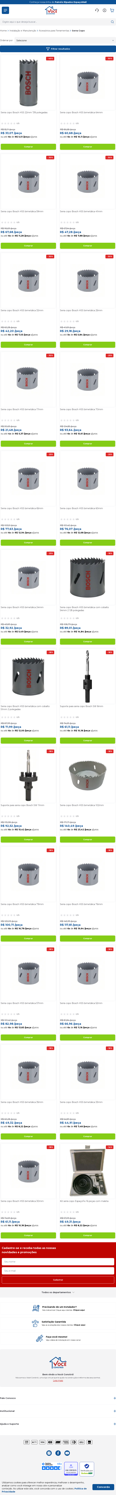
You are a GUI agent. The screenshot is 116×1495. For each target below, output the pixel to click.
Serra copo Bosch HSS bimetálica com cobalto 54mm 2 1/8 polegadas (84, 609)
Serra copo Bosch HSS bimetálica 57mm (22, 1003)
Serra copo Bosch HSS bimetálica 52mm (81, 1003)
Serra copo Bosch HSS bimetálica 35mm (22, 1102)
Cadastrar (58, 1280)
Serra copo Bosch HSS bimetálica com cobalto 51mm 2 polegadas (25, 708)
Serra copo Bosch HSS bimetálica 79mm (22, 904)
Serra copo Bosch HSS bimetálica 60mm (81, 508)
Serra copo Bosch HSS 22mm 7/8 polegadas (24, 112)
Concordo (103, 1487)
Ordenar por (6, 40)
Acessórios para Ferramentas (55, 30)
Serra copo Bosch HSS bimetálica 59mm (22, 211)
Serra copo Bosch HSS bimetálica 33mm (81, 1102)
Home (3, 30)
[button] (5, 10)
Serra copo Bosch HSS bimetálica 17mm (22, 409)
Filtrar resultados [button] (58, 49)
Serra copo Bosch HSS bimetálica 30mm (22, 1201)
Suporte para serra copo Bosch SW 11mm (22, 805)
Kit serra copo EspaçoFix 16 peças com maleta (84, 1201)
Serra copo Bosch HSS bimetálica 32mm (22, 310)
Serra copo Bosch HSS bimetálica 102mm (82, 805)
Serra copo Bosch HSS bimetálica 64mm (81, 112)
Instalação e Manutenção (24, 30)
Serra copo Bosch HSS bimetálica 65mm (22, 508)
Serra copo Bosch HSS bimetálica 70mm (81, 409)
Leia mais (58, 1380)
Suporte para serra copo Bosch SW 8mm (81, 706)
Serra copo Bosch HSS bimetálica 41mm (81, 211)
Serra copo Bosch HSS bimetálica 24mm (22, 607)
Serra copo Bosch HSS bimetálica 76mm (81, 904)
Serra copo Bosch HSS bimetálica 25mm (81, 310)
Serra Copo (78, 30)
